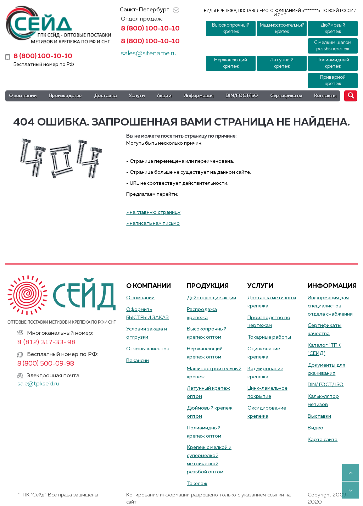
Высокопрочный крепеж (231, 28)
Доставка (105, 95)
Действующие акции (211, 297)
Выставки (319, 416)
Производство (65, 95)
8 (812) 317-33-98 (46, 342)
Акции (164, 95)
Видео (315, 428)
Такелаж (197, 483)
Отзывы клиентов (147, 348)
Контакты (325, 95)
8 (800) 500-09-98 (45, 364)
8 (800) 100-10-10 (150, 29)
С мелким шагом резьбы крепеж (332, 45)
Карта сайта (322, 439)
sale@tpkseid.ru (38, 384)
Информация (198, 95)
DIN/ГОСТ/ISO (241, 95)
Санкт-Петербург (148, 10)
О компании (23, 95)
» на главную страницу (153, 212)
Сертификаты (286, 95)
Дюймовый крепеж (332, 28)
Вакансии (137, 360)
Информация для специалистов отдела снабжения (330, 306)
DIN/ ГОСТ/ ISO (326, 384)
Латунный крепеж (282, 63)
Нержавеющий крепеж (230, 63)
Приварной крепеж (333, 80)
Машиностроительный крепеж (282, 28)
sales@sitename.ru (149, 53)
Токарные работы (269, 337)
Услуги (137, 95)
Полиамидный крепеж (333, 63)
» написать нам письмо (153, 223)
